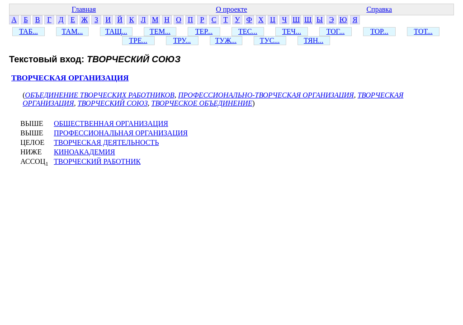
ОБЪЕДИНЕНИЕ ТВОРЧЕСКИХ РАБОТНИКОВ (100, 95)
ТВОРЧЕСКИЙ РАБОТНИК (97, 161)
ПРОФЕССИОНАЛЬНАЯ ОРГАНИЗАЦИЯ (121, 133)
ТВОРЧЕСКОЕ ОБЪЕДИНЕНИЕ (201, 103)
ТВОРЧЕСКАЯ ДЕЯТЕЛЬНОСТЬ (106, 142)
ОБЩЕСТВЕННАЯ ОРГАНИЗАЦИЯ (111, 123)
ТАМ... (72, 31)
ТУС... (270, 40)
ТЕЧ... (291, 31)
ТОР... (379, 31)
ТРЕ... (138, 40)
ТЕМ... (160, 31)
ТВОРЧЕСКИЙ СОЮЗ (112, 103)
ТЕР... (204, 31)
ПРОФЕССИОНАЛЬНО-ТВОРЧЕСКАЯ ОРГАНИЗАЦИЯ (266, 95)
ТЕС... (247, 31)
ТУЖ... (225, 40)
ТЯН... (313, 40)
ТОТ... (423, 31)
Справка (379, 9)
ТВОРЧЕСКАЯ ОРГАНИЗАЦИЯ (70, 78)
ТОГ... (335, 31)
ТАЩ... (116, 31)
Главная (83, 9)
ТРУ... (182, 40)
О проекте (231, 9)
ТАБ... (28, 31)
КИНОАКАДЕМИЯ (84, 152)
